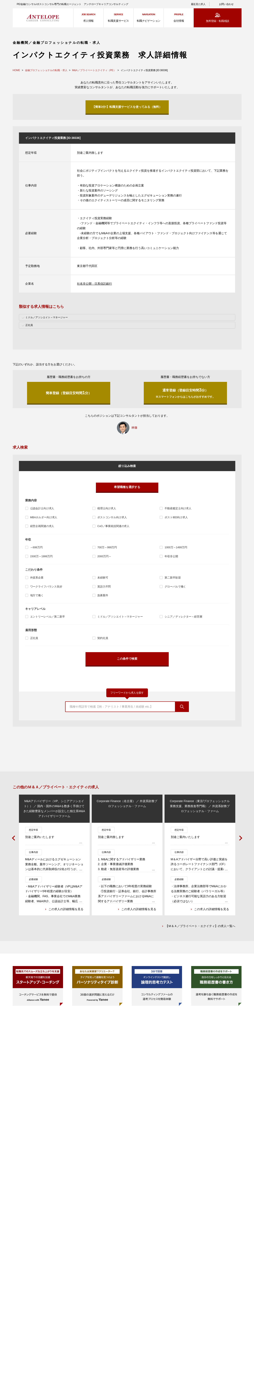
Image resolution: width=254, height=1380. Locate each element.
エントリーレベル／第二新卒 (47, 616)
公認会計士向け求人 (42, 508)
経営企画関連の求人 (42, 526)
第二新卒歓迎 (173, 577)
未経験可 (102, 577)
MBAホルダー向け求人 (43, 517)
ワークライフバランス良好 (46, 586)
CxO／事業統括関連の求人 (113, 526)
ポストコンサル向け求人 (112, 517)
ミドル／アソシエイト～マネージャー (120, 616)
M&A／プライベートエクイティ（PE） (94, 70)
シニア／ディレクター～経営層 (183, 616)
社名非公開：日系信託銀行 (94, 283)
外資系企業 (36, 577)
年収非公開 (171, 556)
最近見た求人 (198, 4)
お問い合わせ (226, 4)
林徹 (134, 427)
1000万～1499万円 (176, 547)
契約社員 (102, 638)
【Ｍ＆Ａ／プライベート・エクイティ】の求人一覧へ (200, 926)
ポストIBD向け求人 (176, 517)
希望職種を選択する (127, 487)
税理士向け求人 (106, 508)
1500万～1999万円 (41, 556)
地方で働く (36, 595)
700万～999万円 (107, 547)
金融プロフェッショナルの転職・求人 (46, 70)
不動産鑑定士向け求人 (178, 508)
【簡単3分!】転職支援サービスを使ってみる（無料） (127, 106)
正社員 (34, 638)
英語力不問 (104, 586)
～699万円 (36, 547)
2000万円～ (104, 556)
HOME (16, 70)
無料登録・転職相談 (217, 21)
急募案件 (102, 595)
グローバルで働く (175, 586)
